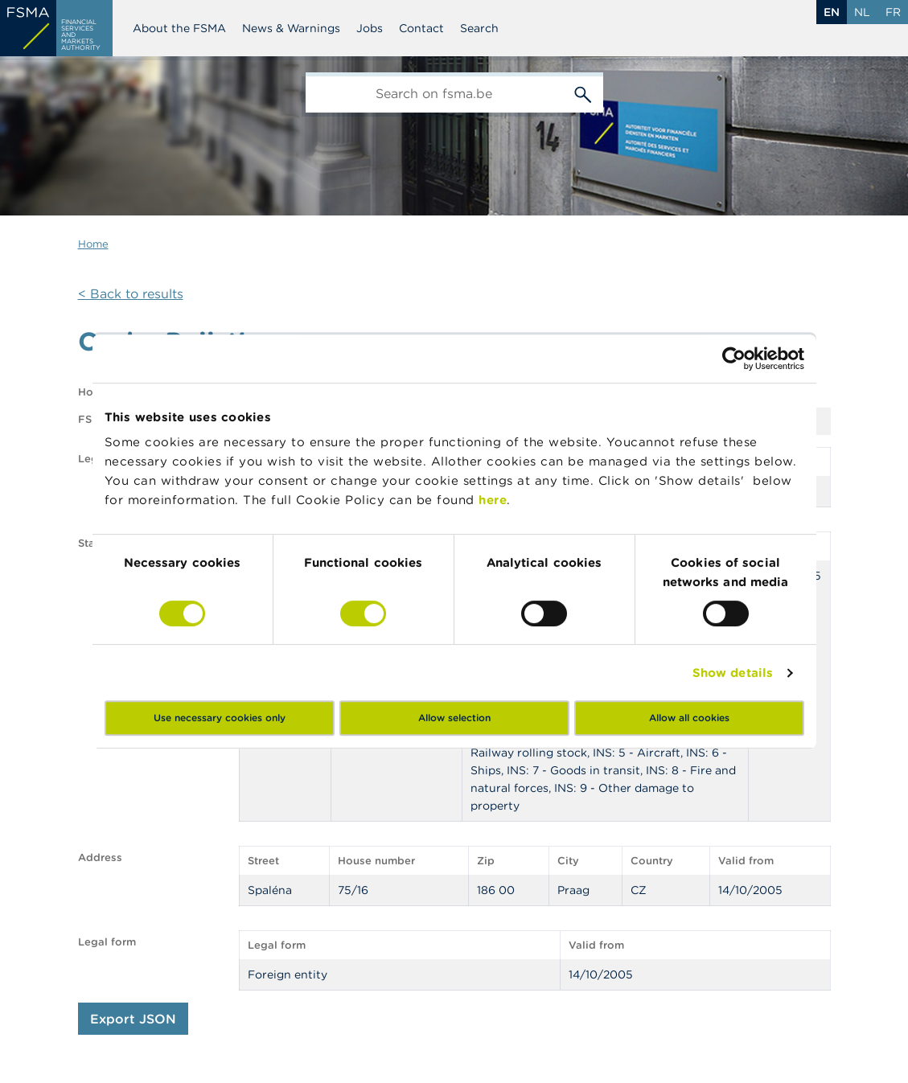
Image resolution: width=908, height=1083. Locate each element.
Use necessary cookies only (220, 718)
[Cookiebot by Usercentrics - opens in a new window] (734, 359)
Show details (732, 672)
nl (862, 12)
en (832, 12)
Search (479, 28)
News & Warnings (291, 28)
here (493, 499)
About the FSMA (179, 28)
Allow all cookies (689, 718)
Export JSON (133, 1019)
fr (893, 12)
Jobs (369, 28)
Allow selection (454, 718)
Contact (421, 28)
